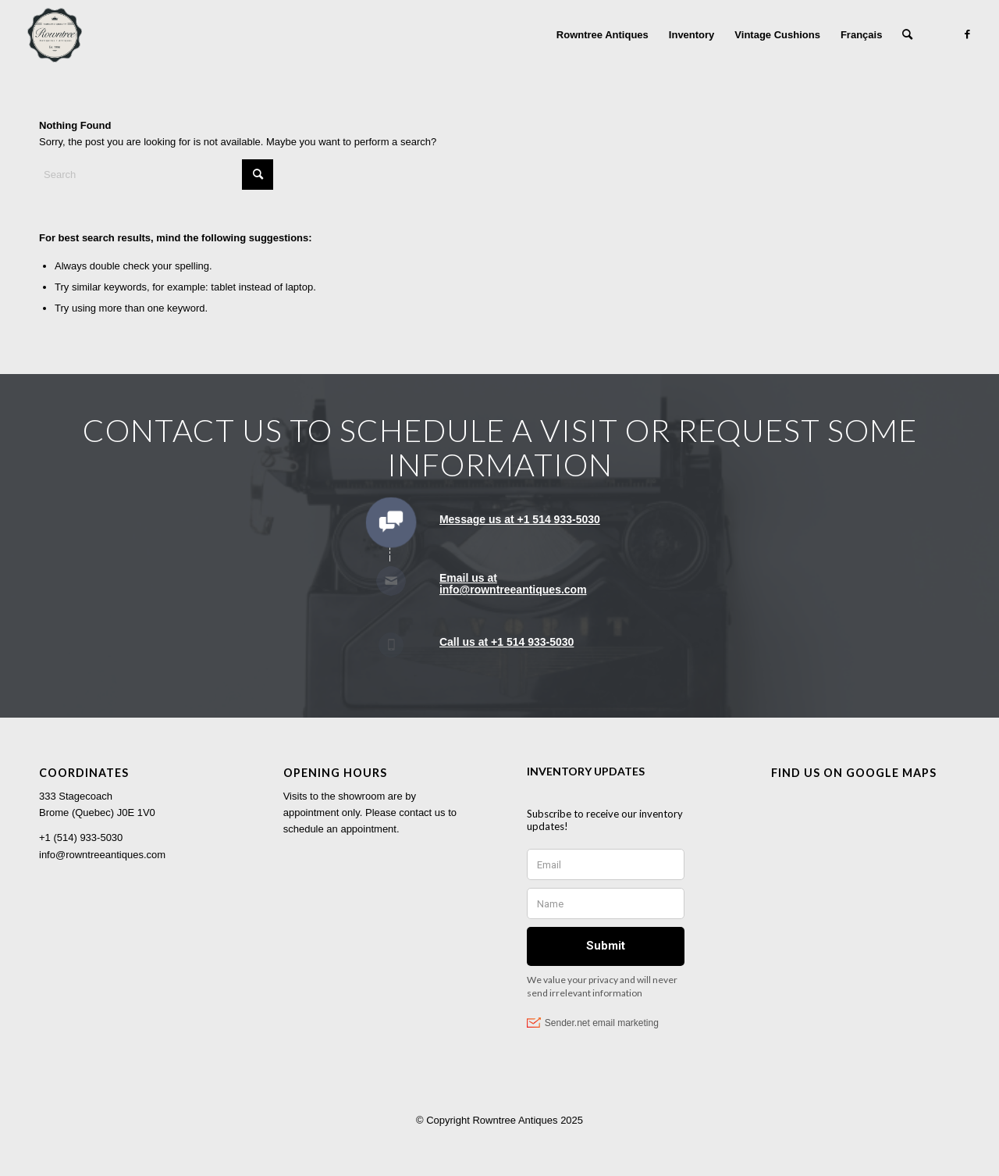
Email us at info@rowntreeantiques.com (513, 584)
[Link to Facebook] (967, 34)
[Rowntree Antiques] (54, 35)
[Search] (907, 35)
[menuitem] (602, 35)
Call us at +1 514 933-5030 (506, 642)
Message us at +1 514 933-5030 (519, 519)
